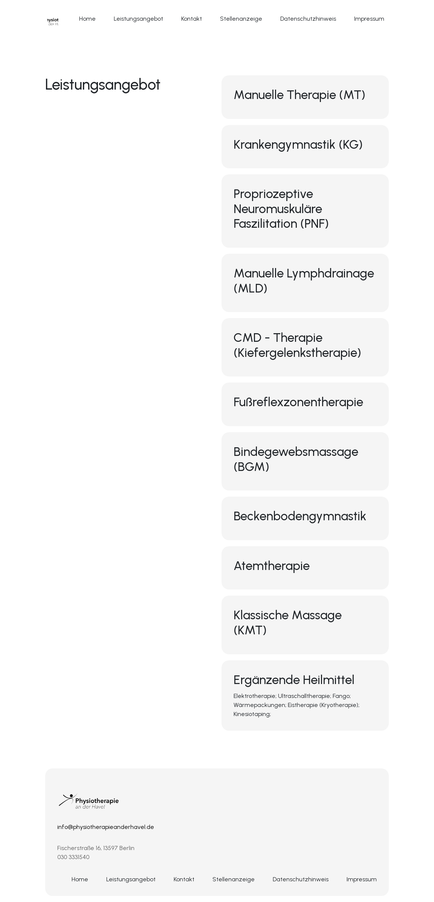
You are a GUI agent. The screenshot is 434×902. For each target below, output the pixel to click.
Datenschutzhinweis (308, 18)
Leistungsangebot (138, 18)
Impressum (369, 18)
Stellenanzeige (241, 18)
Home (87, 18)
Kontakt (191, 18)
